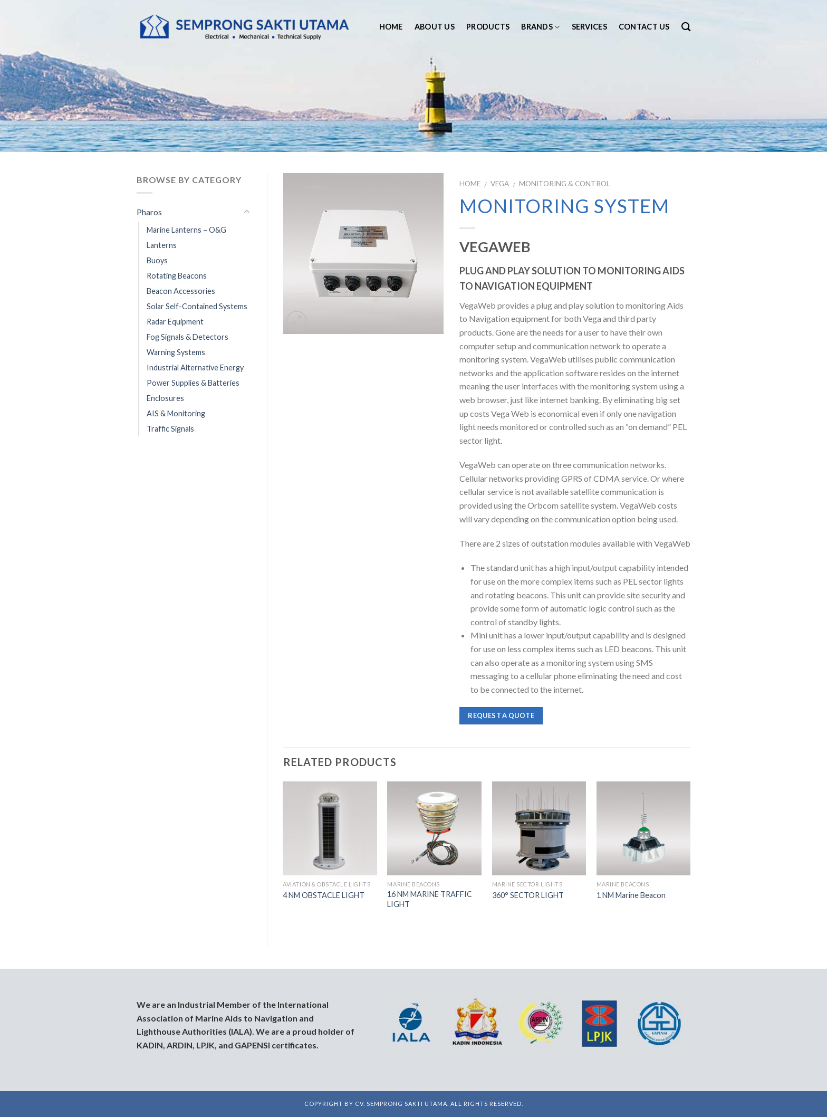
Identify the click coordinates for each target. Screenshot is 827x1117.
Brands (540, 27)
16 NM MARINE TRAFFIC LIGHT (429, 899)
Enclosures (165, 398)
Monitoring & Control (564, 183)
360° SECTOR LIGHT (528, 895)
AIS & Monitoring (176, 413)
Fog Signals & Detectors (187, 336)
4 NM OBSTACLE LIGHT (323, 895)
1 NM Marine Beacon (631, 895)
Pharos (149, 212)
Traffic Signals (170, 428)
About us (435, 26)
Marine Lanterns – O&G (186, 229)
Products (487, 26)
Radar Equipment (175, 321)
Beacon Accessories (181, 291)
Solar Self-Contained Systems (197, 306)
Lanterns (162, 245)
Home (391, 26)
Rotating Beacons (177, 275)
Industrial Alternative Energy (195, 367)
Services (589, 26)
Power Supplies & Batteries (193, 382)
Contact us (644, 26)
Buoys (157, 260)
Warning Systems (176, 352)
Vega (500, 183)
